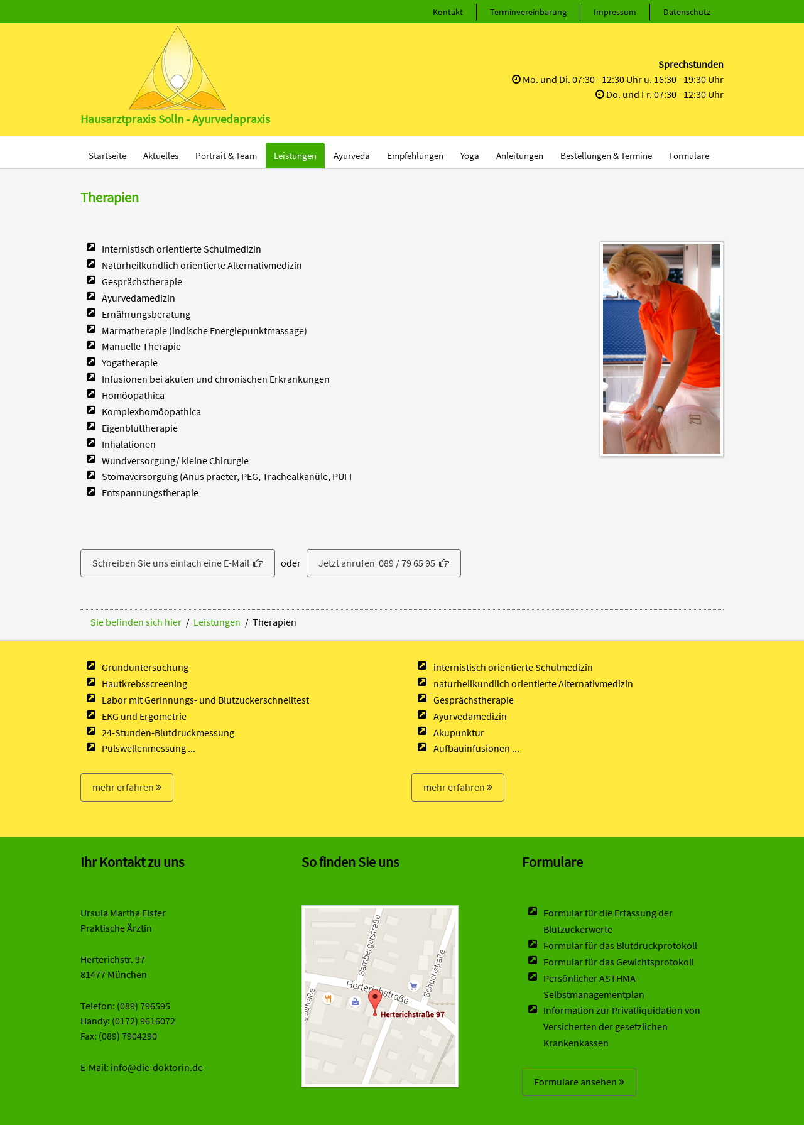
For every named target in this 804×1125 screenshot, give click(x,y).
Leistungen (295, 155)
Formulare (689, 155)
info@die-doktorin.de (157, 1067)
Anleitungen (519, 155)
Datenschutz (686, 12)
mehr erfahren (126, 787)
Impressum (615, 12)
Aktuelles (160, 155)
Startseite (107, 155)
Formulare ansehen (579, 1081)
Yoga (469, 155)
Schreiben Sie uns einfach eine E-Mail (177, 563)
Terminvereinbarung (528, 12)
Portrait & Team (226, 155)
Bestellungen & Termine (606, 155)
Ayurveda (352, 155)
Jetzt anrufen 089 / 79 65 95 (383, 563)
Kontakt (448, 12)
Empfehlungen (415, 155)
